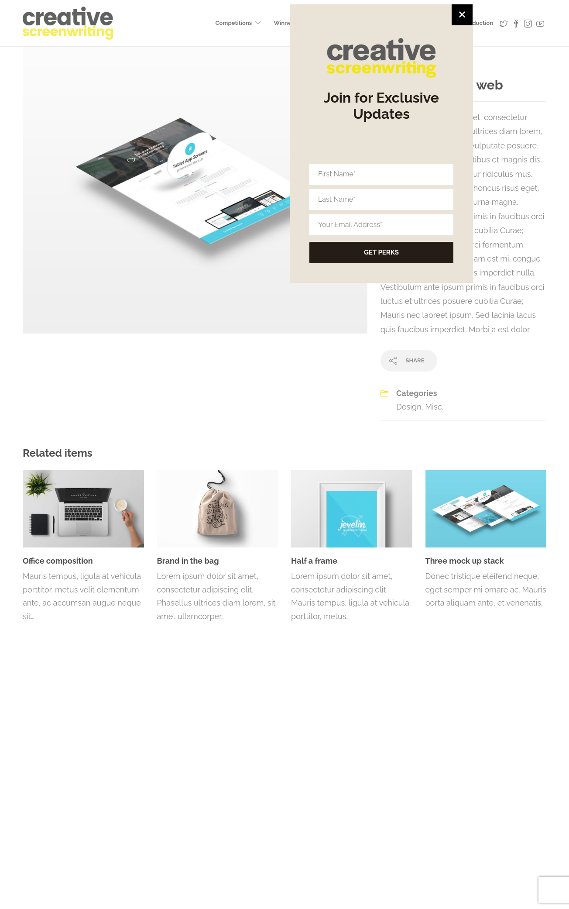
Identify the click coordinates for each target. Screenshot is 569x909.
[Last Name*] (381, 211)
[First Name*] (381, 186)
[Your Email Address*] (381, 237)
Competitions (234, 23)
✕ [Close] (462, 27)
